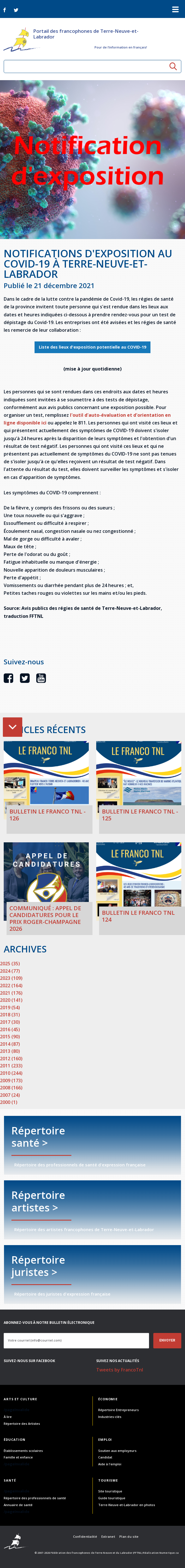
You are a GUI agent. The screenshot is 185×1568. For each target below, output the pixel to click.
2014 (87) (10, 1044)
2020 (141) (11, 1000)
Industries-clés (109, 1417)
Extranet (108, 1536)
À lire (8, 1417)
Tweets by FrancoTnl (119, 1370)
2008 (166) (11, 1088)
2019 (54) (10, 1007)
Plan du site (128, 1536)
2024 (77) (10, 971)
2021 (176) (11, 993)
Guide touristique (111, 1498)
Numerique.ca (169, 1553)
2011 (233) (11, 1066)
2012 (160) (11, 1058)
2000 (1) (8, 1102)
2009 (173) (11, 1080)
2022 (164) (11, 985)
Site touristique (110, 1491)
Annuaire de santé (18, 1505)
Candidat (105, 1457)
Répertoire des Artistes (22, 1423)
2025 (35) (10, 963)
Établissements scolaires (23, 1450)
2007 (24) (10, 1095)
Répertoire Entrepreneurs (118, 1410)
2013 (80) (10, 1051)
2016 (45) (10, 1029)
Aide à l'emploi (109, 1464)
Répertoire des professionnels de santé (35, 1498)
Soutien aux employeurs (117, 1450)
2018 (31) (10, 1014)
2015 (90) (10, 1036)
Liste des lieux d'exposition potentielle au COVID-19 (92, 347)
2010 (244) (11, 1073)
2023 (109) (11, 978)
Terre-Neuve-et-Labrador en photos (126, 1505)
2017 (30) (10, 1022)
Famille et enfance (18, 1457)
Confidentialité (85, 1536)
